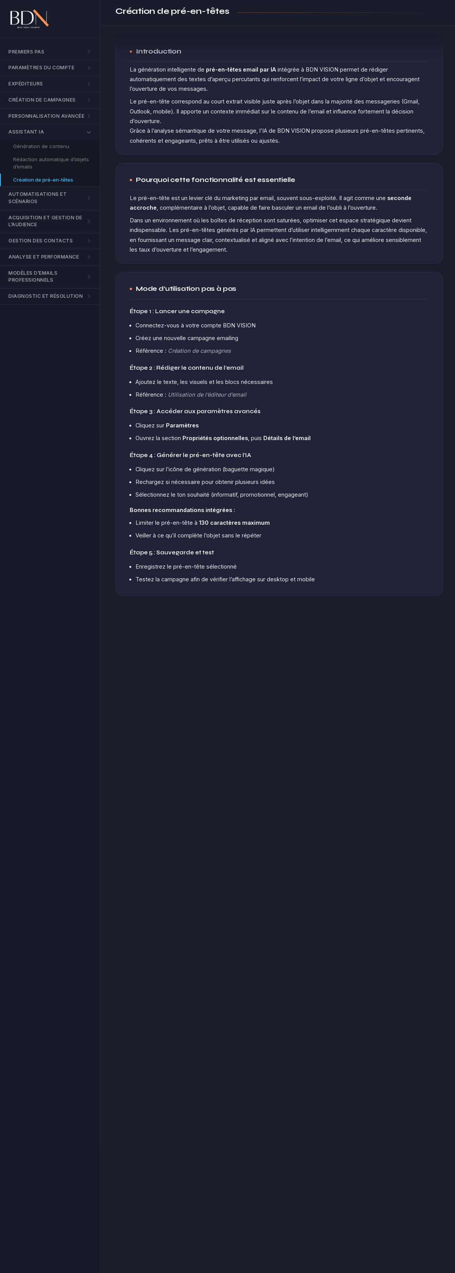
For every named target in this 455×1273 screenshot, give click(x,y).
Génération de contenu (41, 146)
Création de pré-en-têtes (43, 180)
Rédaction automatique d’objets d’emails (51, 163)
